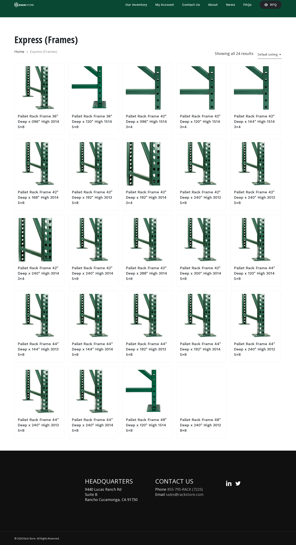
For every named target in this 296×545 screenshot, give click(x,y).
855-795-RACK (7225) (185, 489)
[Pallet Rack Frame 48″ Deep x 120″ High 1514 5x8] (147, 391)
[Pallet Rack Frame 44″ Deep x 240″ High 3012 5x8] (255, 315)
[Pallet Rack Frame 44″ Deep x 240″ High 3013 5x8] (39, 391)
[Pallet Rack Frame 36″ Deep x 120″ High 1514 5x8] (93, 88)
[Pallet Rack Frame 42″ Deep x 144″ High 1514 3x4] (255, 88)
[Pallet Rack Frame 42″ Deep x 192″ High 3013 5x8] (93, 164)
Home (19, 51)
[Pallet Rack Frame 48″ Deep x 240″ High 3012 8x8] (201, 391)
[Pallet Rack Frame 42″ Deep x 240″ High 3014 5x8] (93, 239)
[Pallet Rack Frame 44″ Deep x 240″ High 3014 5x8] (93, 391)
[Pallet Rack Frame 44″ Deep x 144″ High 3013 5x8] (39, 315)
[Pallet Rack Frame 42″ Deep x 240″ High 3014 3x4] (39, 239)
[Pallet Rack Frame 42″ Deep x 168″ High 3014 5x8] (39, 164)
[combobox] (270, 54)
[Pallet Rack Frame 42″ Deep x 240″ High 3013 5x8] (255, 164)
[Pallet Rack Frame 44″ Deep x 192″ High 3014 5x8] (201, 315)
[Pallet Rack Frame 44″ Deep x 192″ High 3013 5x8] (147, 315)
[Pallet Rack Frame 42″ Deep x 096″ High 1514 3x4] (147, 88)
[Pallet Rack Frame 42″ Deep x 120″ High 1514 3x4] (201, 88)
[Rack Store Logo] (42, 481)
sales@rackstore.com (185, 494)
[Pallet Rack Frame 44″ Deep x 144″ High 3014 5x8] (93, 315)
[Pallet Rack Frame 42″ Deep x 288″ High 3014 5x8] (147, 239)
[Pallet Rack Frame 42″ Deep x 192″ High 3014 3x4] (147, 164)
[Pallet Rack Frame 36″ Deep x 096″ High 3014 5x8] (39, 88)
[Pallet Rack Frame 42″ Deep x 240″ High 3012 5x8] (201, 164)
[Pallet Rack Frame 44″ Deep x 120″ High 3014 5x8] (255, 239)
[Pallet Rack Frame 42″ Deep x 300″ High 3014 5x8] (201, 239)
